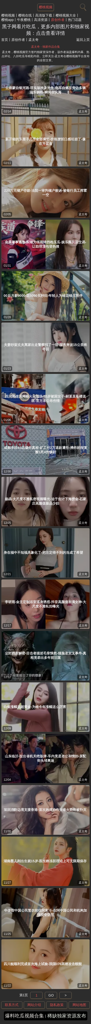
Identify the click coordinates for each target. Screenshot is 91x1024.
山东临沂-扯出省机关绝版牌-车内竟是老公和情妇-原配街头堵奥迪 (45, 758)
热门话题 (75, 20)
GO (51, 995)
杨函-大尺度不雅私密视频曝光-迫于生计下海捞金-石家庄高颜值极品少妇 (45, 501)
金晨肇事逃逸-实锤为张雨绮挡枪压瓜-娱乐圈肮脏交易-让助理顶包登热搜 (45, 244)
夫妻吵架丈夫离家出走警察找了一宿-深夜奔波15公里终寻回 (45, 347)
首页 (4, 40)
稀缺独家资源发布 (66, 1015)
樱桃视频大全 (66, 15)
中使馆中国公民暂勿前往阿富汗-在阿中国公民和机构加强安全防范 (45, 912)
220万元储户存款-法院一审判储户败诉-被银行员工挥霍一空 (45, 193)
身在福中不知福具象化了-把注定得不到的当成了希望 (43, 552)
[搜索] (82, 6)
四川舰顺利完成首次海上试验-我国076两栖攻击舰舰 (43, 964)
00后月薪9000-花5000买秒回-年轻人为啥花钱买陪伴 (43, 296)
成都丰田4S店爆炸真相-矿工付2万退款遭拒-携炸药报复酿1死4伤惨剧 (45, 450)
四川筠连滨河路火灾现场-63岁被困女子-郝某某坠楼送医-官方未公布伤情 (45, 398)
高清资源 (41, 20)
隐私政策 (57, 1005)
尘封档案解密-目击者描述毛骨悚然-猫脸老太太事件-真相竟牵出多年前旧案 (45, 655)
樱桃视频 (8, 15)
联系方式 (11, 1005)
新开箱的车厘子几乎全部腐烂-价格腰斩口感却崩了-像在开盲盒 (45, 141)
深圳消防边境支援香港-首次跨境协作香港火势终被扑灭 (45, 810)
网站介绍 (34, 1005)
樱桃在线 (25, 15)
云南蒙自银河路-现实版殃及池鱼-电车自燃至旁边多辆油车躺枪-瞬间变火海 (45, 90)
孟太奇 (83, 111)
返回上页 (83, 40)
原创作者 (58, 20)
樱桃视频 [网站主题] (45, 7)
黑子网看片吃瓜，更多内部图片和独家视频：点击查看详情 (45, 30)
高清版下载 (43, 15)
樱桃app (7, 20)
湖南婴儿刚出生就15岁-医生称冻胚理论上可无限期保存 (45, 861)
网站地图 (79, 1005)
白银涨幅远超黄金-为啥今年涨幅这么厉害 (35, 707)
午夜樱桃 (24, 20)
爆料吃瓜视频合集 (24, 1015)
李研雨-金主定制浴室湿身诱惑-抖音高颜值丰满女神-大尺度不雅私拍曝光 (45, 604)
